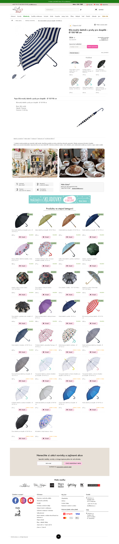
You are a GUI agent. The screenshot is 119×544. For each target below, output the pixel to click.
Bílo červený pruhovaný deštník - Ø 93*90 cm (92, 317)
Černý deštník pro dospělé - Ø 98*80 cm (22, 431)
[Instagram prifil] (23, 500)
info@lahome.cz (33, 4)
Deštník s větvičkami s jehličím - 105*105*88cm (89, 259)
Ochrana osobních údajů (43, 505)
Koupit (23, 237)
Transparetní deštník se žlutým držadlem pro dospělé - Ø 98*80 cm (69, 374)
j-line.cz (39, 527)
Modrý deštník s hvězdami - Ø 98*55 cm (22, 345)
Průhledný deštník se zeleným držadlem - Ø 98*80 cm (22, 403)
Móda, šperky (27, 138)
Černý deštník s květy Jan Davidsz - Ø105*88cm (43, 288)
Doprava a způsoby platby (44, 498)
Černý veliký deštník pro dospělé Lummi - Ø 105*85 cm (22, 230)
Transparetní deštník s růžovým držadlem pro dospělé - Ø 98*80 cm (92, 374)
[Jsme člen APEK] (17, 511)
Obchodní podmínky (42, 501)
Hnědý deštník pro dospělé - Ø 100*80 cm (69, 230)
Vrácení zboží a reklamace (44, 508)
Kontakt (38, 503)
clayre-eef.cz (40, 525)
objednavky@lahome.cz (77, 188)
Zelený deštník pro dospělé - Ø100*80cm (45, 230)
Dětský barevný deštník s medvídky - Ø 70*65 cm (88, 88)
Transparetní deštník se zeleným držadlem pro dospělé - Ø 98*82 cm (45, 374)
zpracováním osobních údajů (64, 467)
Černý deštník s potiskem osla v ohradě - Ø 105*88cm (22, 317)
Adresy (63, 501)
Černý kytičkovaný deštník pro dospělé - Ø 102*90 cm (22, 374)
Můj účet (90, 4)
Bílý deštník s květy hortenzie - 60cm (44, 431)
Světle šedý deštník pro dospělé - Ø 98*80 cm (45, 403)
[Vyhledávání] (62, 9)
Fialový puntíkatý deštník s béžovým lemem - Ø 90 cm (45, 317)
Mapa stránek (40, 520)
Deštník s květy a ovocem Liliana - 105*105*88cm (20, 288)
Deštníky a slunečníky (18, 138)
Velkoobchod (40, 513)
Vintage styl (34, 138)
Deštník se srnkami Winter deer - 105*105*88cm (90, 288)
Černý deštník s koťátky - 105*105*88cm (69, 287)
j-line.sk (44, 527)
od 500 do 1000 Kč (49, 138)
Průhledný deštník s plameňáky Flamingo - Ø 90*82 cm (88, 71)
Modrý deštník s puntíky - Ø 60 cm (67, 316)
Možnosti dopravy (74, 53)
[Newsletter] (49, 463)
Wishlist (97, 4)
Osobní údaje (65, 503)
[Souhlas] (48, 467)
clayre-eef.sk (48, 525)
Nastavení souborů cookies (68, 506)
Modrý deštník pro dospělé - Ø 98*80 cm (92, 403)
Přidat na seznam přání (101, 25)
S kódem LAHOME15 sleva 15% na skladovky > (59, 1)
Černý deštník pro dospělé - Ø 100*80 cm (101, 70)
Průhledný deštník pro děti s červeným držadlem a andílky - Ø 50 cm (44, 259)
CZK (78, 4)
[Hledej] (80, 9)
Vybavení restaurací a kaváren (45, 510)
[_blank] (30, 500)
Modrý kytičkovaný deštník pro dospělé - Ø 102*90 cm (101, 89)
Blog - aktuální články (42, 522)
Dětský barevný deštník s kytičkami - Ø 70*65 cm (74, 88)
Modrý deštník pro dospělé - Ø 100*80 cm (93, 230)
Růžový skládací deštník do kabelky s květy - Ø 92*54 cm (22, 259)
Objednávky (64, 498)
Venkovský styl (41, 138)
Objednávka (105, 4)
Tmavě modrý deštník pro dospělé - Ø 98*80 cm (68, 403)
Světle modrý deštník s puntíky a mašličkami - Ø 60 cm (69, 259)
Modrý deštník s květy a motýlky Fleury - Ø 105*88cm (74, 71)
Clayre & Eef (75, 25)
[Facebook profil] (15, 500)
